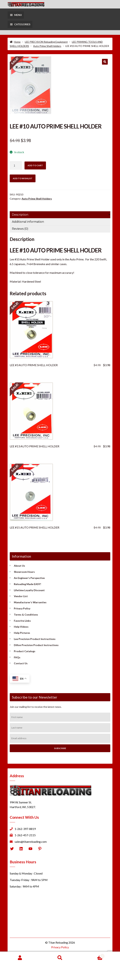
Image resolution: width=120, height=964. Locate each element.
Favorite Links (22, 620)
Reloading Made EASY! (27, 584)
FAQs (17, 657)
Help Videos (21, 626)
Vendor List (21, 596)
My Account (20, 958)
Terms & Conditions (26, 614)
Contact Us (21, 663)
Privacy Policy (22, 608)
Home (17, 41)
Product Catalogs (24, 651)
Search (60, 958)
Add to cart (35, 165)
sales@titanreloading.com (31, 841)
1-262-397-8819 (25, 828)
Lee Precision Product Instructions (34, 638)
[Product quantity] (16, 166)
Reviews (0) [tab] (20, 228)
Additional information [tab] (28, 221)
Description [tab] (20, 214)
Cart (92, 955)
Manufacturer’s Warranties (30, 602)
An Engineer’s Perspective (29, 577)
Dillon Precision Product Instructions (36, 645)
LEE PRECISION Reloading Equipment (46, 41)
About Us (19, 565)
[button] (105, 62)
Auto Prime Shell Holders (47, 45)
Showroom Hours (24, 571)
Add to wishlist (22, 178)
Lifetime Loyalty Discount (29, 590)
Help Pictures (22, 632)
